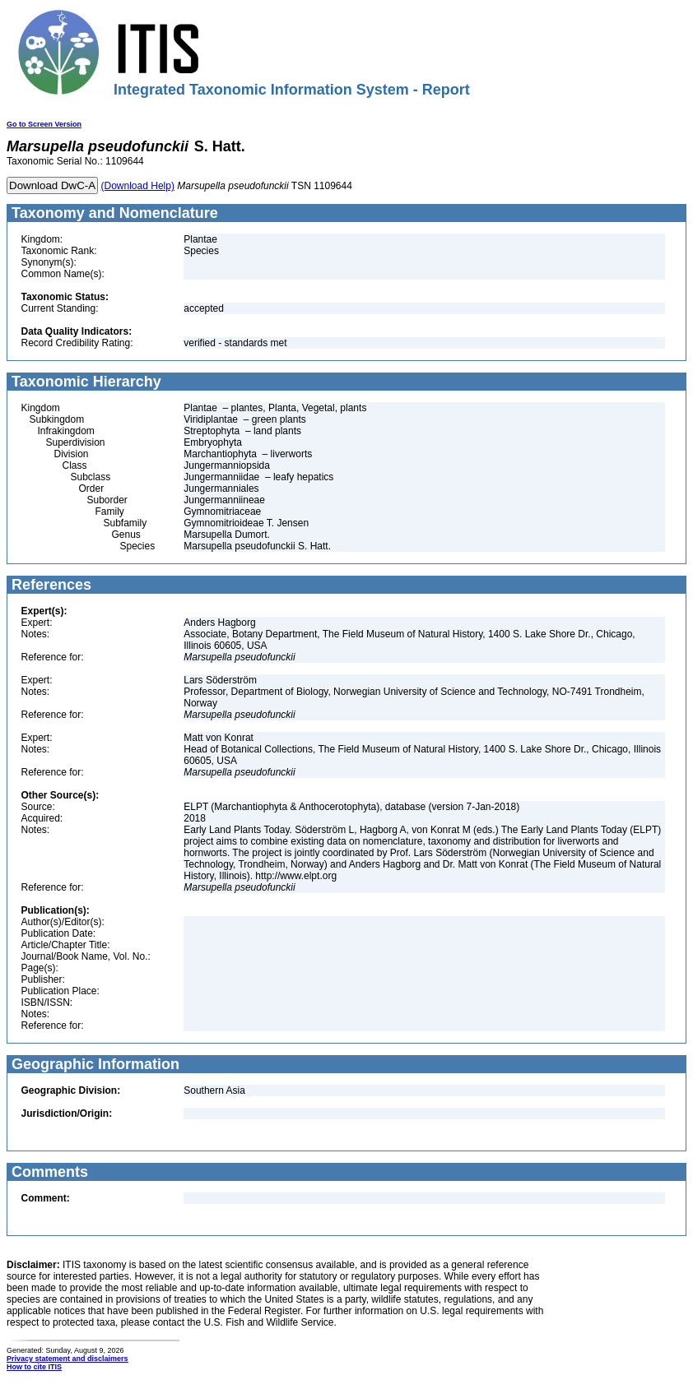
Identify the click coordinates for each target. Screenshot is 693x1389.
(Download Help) (137, 186)
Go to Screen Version (44, 124)
